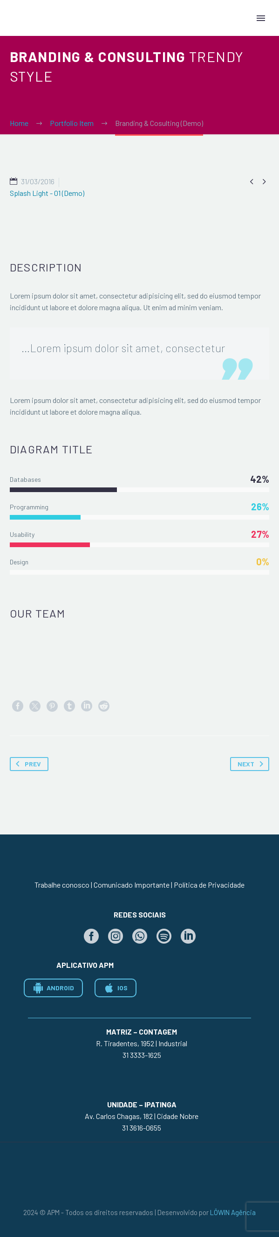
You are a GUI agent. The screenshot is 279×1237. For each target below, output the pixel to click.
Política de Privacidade (209, 884)
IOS (115, 988)
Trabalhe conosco (61, 884)
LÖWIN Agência (233, 1212)
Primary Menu (261, 18)
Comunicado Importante (132, 884)
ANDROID (53, 988)
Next (252, 764)
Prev (26, 764)
